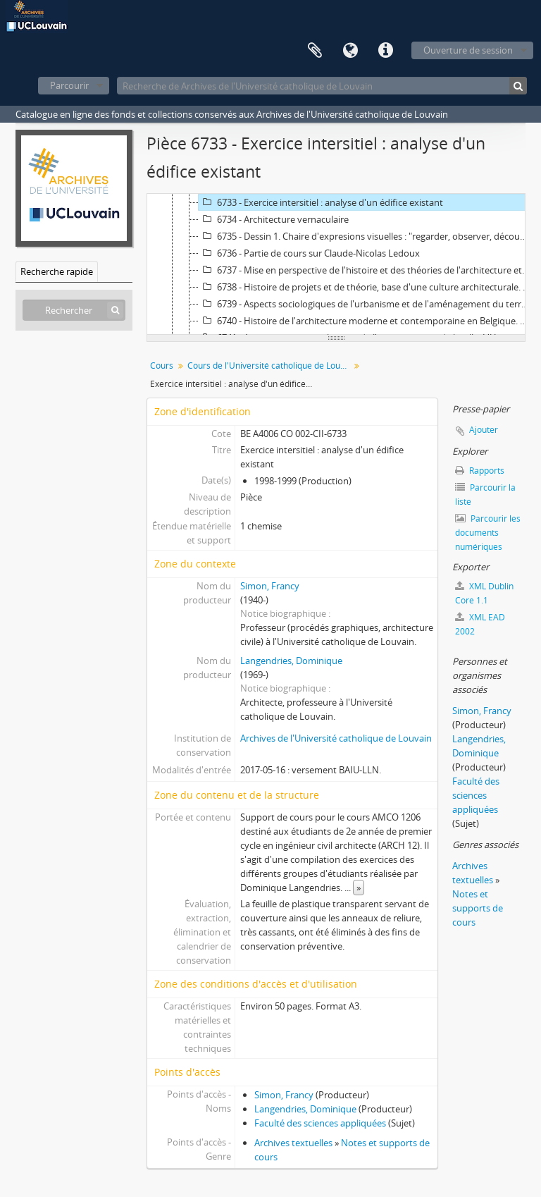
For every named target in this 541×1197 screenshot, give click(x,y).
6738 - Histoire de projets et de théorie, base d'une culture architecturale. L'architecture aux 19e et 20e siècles (366, 286)
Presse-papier (314, 50)
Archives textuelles (293, 1142)
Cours (161, 366)
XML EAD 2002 (480, 624)
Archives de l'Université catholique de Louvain (336, 738)
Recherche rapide (56, 271)
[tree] (336, 264)
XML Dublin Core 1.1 (484, 593)
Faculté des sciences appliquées (320, 1123)
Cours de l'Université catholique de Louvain (270, 366)
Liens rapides (385, 50)
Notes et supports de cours (477, 908)
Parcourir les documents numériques (488, 532)
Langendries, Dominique (291, 660)
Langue (350, 50)
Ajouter (483, 430)
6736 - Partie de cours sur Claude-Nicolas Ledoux (309, 253)
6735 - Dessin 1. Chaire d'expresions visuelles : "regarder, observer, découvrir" (366, 236)
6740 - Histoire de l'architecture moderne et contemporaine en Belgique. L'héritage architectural (366, 320)
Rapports (479, 471)
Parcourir (69, 85)
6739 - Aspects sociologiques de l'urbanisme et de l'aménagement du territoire (366, 303)
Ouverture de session (468, 50)
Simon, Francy (269, 585)
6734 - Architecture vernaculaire (274, 219)
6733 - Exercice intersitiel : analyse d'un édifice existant (321, 202)
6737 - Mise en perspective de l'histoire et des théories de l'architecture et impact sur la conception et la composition (366, 270)
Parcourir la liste (485, 494)
